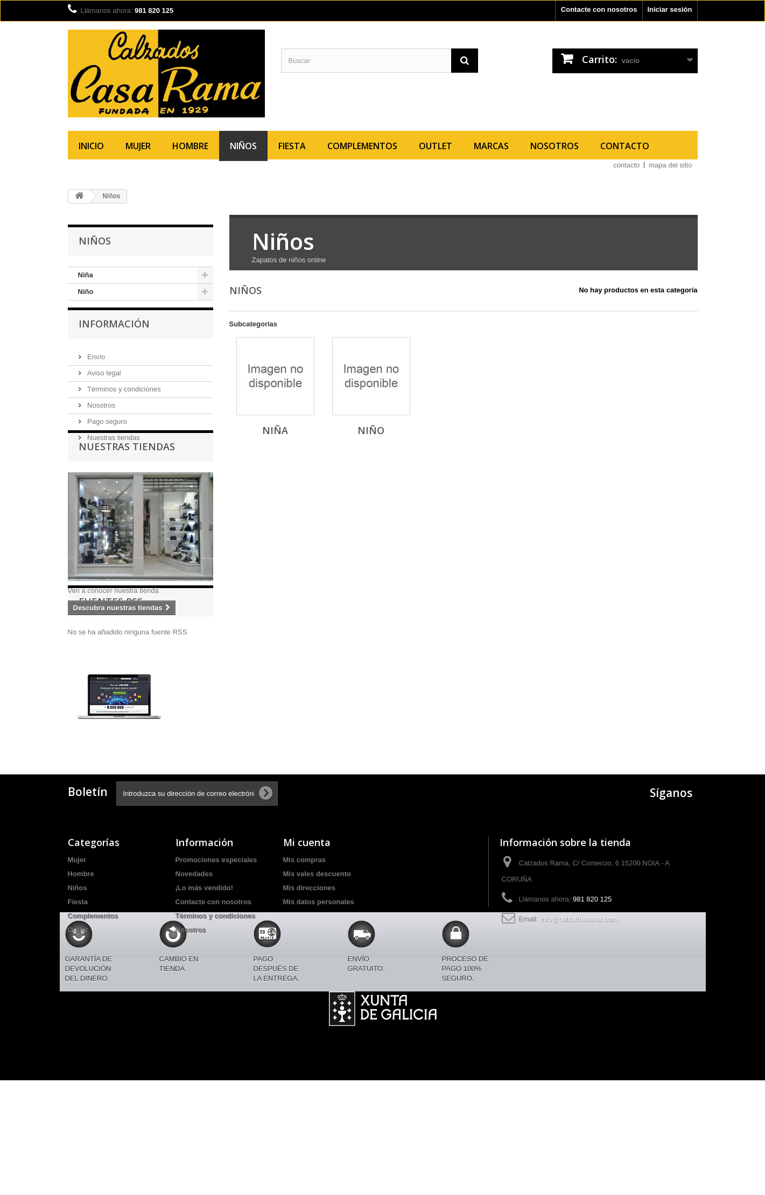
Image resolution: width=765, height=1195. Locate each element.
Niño (86, 292)
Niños (243, 146)
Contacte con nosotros (599, 9)
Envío (96, 362)
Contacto (624, 146)
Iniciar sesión (669, 9)
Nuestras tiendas (113, 442)
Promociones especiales (216, 943)
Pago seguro (106, 426)
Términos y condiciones (123, 394)
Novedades (194, 957)
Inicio (91, 146)
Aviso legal (103, 378)
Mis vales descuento (317, 957)
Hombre (190, 146)
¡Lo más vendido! (205, 971)
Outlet (435, 146)
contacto (626, 165)
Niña (85, 275)
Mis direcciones (309, 971)
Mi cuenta (307, 925)
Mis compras (304, 943)
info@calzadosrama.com (578, 1002)
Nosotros (554, 146)
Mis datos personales (318, 985)
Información (114, 332)
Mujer (138, 146)
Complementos (362, 146)
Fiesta (292, 146)
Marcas (491, 146)
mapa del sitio (670, 165)
